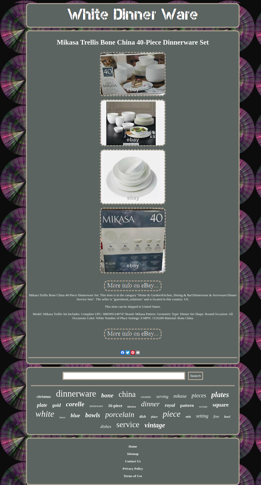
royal (170, 405)
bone (107, 395)
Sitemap (133, 454)
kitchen (131, 406)
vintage (155, 425)
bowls (92, 415)
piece (172, 414)
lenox (62, 417)
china (127, 394)
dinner (150, 404)
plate (42, 405)
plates (220, 394)
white (44, 414)
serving (162, 396)
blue (75, 415)
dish (142, 416)
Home (132, 446)
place (154, 417)
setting (202, 416)
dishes (105, 426)
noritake (203, 406)
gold (56, 405)
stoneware (96, 406)
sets (188, 417)
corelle (75, 404)
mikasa (180, 396)
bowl (227, 417)
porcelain (119, 414)
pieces (199, 395)
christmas (44, 397)
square (221, 404)
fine (216, 416)
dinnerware (76, 394)
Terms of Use (133, 476)
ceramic (146, 397)
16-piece (115, 405)
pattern (187, 405)
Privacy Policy (133, 468)
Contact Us (133, 461)
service (127, 424)
